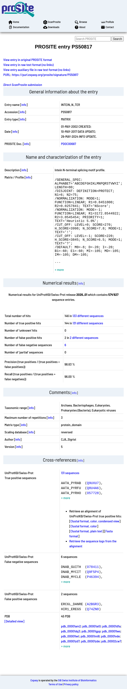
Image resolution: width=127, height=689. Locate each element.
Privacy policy (71, 684)
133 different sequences (88, 334)
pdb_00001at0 (91, 644)
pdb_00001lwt (70, 654)
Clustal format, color (84, 544)
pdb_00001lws (111, 649)
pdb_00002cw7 (111, 659)
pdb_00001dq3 (70, 649)
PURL (6, 75)
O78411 (93, 585)
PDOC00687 (68, 144)
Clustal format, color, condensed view (95, 539)
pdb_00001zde (90, 659)
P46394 (93, 595)
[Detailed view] (14, 639)
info (23, 105)
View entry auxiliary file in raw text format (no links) (36, 70)
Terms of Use (55, 684)
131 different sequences (88, 341)
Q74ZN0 (93, 627)
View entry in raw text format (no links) (28, 65)
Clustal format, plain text (87, 549)
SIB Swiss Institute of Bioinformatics (77, 680)
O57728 (93, 511)
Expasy (34, 680)
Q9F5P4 (93, 590)
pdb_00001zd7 (70, 659)
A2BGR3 (93, 622)
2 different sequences (84, 356)
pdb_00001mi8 (90, 654)
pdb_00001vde (110, 654)
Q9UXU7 (93, 501)
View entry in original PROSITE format (27, 60)
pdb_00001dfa (111, 644)
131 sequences (70, 491)
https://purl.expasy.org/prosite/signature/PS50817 (45, 75)
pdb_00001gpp (91, 649)
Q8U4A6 (93, 506)
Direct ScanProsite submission (22, 85)
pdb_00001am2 (71, 644)
